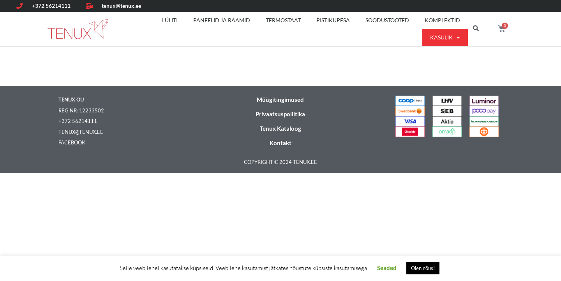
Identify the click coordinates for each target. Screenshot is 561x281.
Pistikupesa (333, 20)
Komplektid (442, 20)
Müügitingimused (280, 99)
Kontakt (280, 142)
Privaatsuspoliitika (280, 113)
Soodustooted (387, 20)
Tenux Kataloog (280, 128)
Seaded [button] (387, 267)
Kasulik (445, 37)
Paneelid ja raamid (221, 20)
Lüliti (170, 20)
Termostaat (283, 20)
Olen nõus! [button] (423, 268)
